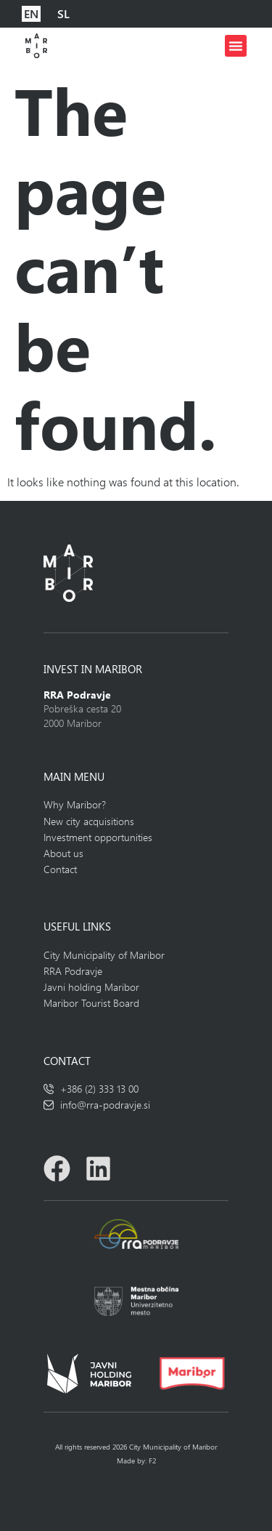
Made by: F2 (136, 1460)
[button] (236, 46)
